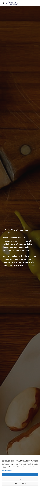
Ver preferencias (20, 484)
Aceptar (20, 474)
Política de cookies (20, 487)
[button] (37, 457)
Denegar (20, 479)
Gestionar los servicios (7, 470)
